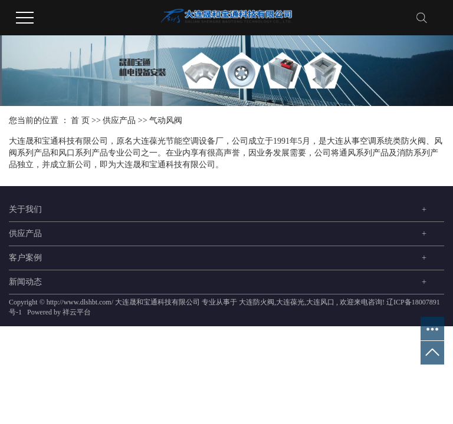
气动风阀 (165, 120)
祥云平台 (77, 312)
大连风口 (320, 302)
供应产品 (119, 120)
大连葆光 (290, 302)
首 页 (80, 120)
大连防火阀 (256, 302)
